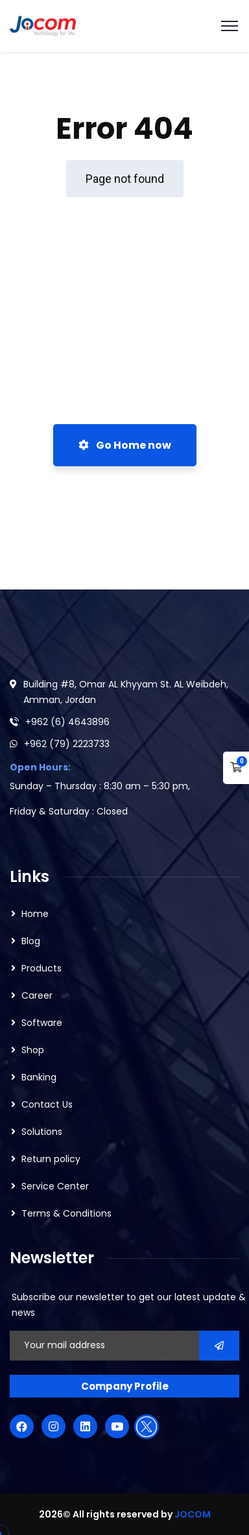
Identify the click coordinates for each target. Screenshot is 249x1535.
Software (41, 1022)
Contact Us (47, 1104)
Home (35, 913)
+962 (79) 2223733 (67, 743)
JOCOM (192, 1514)
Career (37, 995)
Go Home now (124, 445)
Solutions (41, 1131)
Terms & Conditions (66, 1213)
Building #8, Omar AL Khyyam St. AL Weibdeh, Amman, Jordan (125, 692)
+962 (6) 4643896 (67, 721)
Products (41, 968)
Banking (38, 1077)
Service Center (55, 1186)
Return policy (50, 1158)
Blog (30, 940)
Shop (32, 1049)
